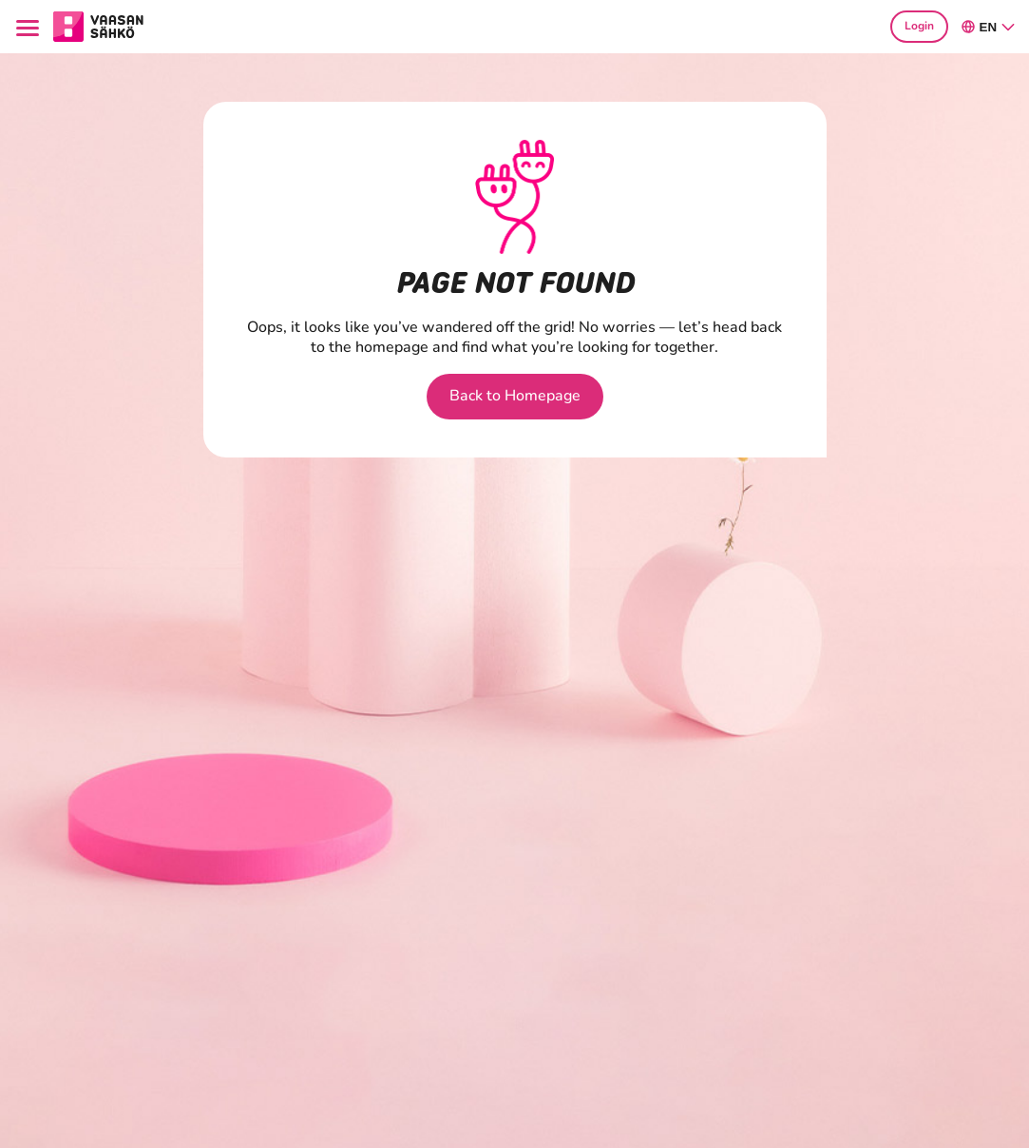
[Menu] (30, 26)
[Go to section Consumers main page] (98, 24)
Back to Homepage (515, 395)
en (989, 26)
